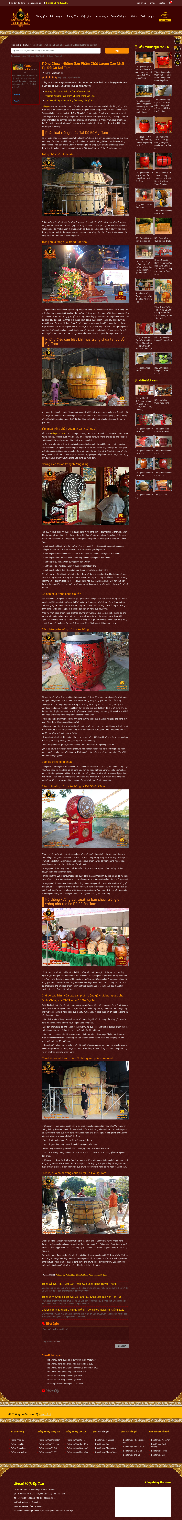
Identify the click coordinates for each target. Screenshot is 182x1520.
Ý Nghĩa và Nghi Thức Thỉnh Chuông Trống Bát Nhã (69, 96)
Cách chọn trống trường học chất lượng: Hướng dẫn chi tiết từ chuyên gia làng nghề (143, 267)
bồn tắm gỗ (103, 1431)
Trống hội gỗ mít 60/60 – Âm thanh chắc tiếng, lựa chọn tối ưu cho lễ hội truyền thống (144, 106)
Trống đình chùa (18, 1448)
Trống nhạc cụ (17, 1440)
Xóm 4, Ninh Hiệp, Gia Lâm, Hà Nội (39, 1489)
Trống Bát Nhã (160, 495)
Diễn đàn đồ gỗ (34, 3)
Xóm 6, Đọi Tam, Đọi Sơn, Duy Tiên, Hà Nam (45, 1494)
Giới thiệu (141, 3)
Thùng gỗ (58, 56)
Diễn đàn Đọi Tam (17, 3)
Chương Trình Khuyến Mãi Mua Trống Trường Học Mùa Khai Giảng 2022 (83, 1309)
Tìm (117, 50)
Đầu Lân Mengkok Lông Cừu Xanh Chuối (162, 371)
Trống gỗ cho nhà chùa (97, 1275)
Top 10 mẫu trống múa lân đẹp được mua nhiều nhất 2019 (72, 1368)
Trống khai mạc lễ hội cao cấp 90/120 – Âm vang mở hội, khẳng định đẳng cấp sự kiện (143, 72)
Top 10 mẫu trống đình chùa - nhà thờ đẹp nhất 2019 (70, 1364)
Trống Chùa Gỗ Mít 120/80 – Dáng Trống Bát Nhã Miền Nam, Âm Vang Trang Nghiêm (163, 178)
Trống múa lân (17, 1444)
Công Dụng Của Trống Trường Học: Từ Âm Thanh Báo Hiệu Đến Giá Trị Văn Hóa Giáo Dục (143, 343)
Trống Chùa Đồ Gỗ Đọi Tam (76, 1275)
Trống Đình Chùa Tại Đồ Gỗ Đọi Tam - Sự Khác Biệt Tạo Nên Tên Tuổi (82, 1296)
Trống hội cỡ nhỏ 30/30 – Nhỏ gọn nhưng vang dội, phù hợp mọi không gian (162, 142)
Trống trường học (19, 1452)
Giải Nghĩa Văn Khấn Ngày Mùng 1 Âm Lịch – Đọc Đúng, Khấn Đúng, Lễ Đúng (143, 404)
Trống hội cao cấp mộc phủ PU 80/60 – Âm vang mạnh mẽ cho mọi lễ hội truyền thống (162, 105)
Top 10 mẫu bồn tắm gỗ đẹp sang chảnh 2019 (67, 1372)
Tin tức (152, 3)
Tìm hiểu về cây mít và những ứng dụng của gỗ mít (69, 100)
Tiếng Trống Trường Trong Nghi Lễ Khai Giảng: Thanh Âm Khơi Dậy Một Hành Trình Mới (163, 312)
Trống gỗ (30, 56)
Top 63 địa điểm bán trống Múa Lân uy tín (65, 1383)
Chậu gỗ (50, 56)
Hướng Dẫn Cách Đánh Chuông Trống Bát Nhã (67, 91)
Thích (44, 73)
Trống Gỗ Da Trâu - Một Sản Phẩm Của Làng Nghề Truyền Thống (79, 1283)
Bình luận (56, 73)
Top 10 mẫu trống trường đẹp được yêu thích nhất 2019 (71, 1360)
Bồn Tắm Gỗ (40, 56)
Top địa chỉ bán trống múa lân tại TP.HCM (65, 1379)
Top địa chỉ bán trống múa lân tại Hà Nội (64, 1376)
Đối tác (162, 3)
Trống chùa (60, 1275)
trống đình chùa (58, 433)
